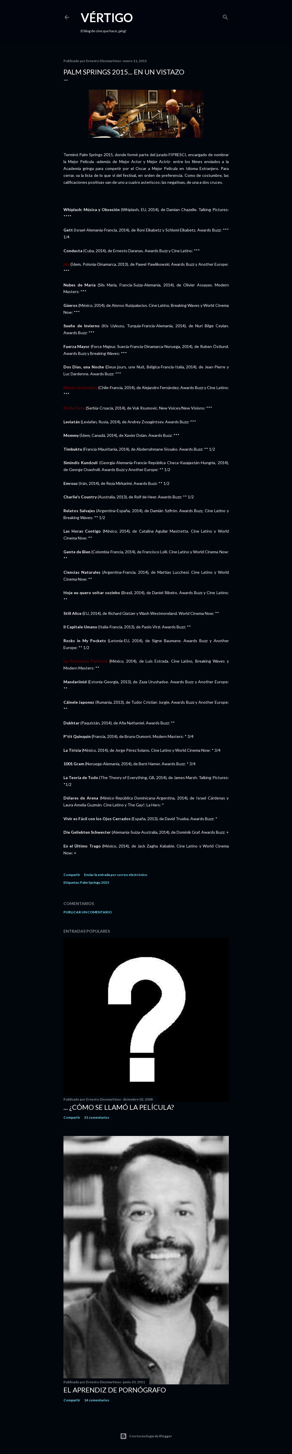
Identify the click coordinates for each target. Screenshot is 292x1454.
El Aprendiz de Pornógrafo (114, 1390)
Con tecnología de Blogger (146, 1436)
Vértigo (107, 17)
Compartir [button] (71, 875)
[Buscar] (225, 16)
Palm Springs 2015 (94, 882)
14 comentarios (96, 1400)
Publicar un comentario (87, 912)
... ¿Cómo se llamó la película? (118, 1107)
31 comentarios (96, 1117)
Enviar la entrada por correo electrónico (115, 875)
